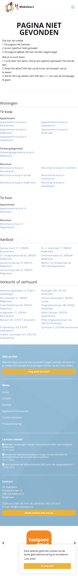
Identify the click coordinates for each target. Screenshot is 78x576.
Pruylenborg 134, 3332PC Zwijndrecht (14, 329)
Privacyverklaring (11, 423)
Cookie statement (12, 417)
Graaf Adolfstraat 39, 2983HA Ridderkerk (16, 307)
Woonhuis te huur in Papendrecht (11, 225)
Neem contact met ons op (39, 512)
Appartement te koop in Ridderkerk (13, 131)
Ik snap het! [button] (47, 565)
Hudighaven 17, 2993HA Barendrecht (13, 314)
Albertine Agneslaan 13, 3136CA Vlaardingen (17, 292)
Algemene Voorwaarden (15, 411)
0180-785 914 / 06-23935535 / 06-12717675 (36, 503)
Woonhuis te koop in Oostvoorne (52, 177)
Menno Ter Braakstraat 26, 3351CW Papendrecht (56, 264)
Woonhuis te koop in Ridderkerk (18, 182)
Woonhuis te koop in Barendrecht (11, 169)
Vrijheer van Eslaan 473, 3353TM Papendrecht (18, 336)
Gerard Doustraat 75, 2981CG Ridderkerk (16, 264)
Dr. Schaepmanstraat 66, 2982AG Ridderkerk (18, 257)
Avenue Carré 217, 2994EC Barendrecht (14, 249)
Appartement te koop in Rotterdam (54, 131)
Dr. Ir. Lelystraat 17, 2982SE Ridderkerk (56, 249)
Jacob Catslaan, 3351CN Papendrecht (54, 314)
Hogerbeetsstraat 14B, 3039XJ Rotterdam (57, 307)
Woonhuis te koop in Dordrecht (58, 167)
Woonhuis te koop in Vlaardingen (52, 184)
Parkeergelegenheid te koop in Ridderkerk (17, 154)
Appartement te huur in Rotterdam (13, 210)
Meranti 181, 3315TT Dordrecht (17, 320)
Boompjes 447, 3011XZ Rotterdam (53, 292)
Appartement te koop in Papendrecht (54, 124)
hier (46, 76)
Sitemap (6, 404)
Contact (6, 398)
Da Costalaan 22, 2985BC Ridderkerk (14, 299)
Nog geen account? (39, 371)
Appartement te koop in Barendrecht (13, 124)
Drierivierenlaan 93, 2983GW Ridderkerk (57, 257)
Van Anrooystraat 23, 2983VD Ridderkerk (16, 271)
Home (5, 392)
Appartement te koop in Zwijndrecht (13, 138)
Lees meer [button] (30, 558)
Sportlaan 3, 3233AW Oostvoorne (59, 327)
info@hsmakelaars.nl (21, 506)
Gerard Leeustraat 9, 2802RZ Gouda (57, 299)
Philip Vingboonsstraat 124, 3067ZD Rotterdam (56, 321)
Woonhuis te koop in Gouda (15, 175)
